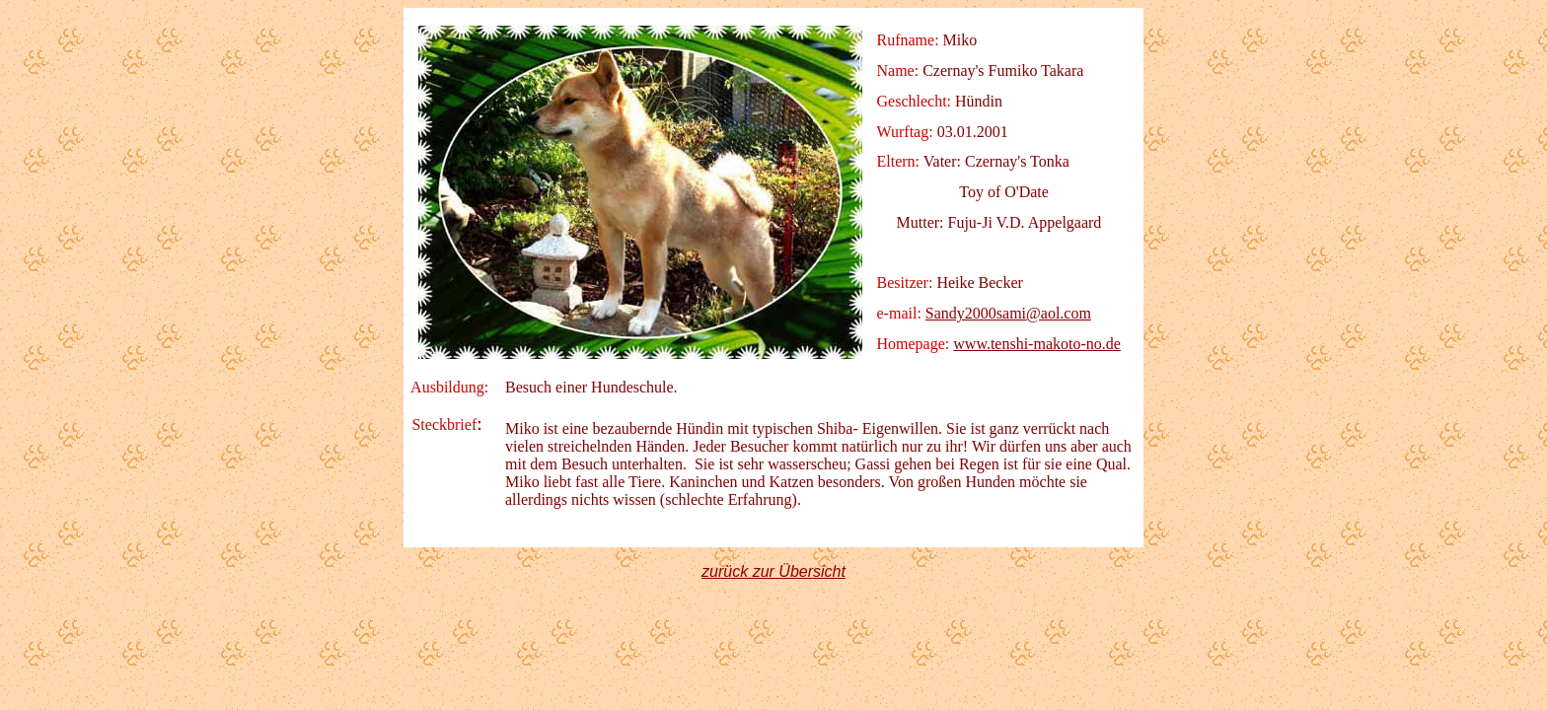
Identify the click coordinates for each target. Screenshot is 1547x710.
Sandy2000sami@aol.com (1008, 313)
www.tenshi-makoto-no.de (1037, 343)
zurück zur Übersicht (773, 571)
